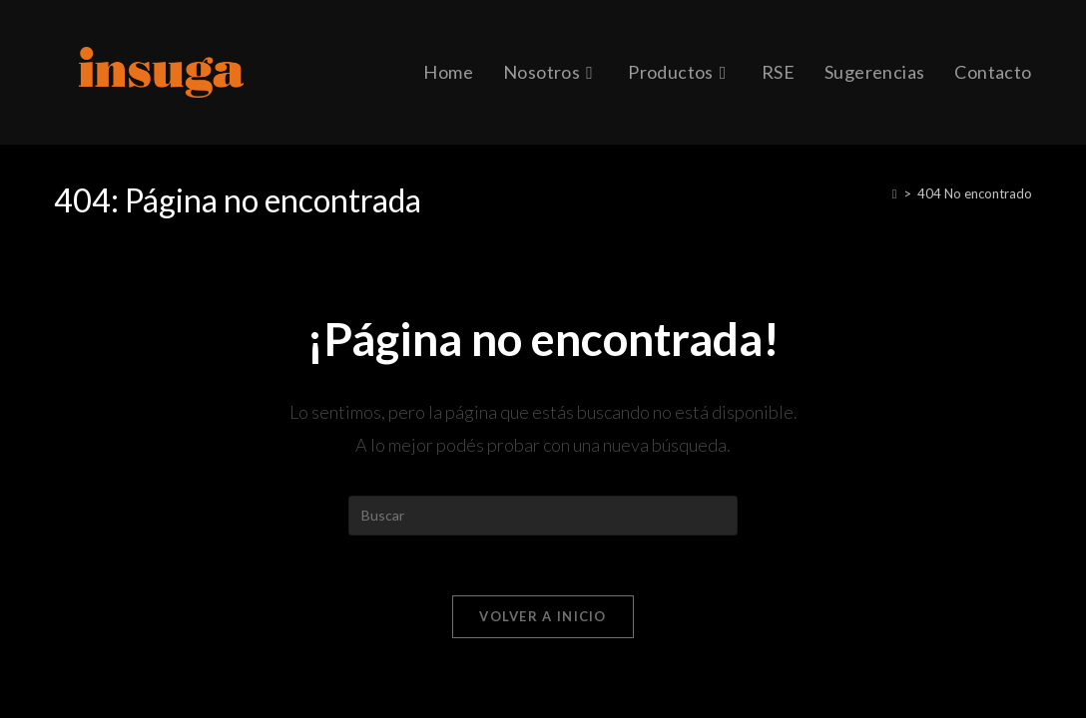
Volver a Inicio (543, 616)
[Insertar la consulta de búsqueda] (543, 516)
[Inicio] (894, 193)
